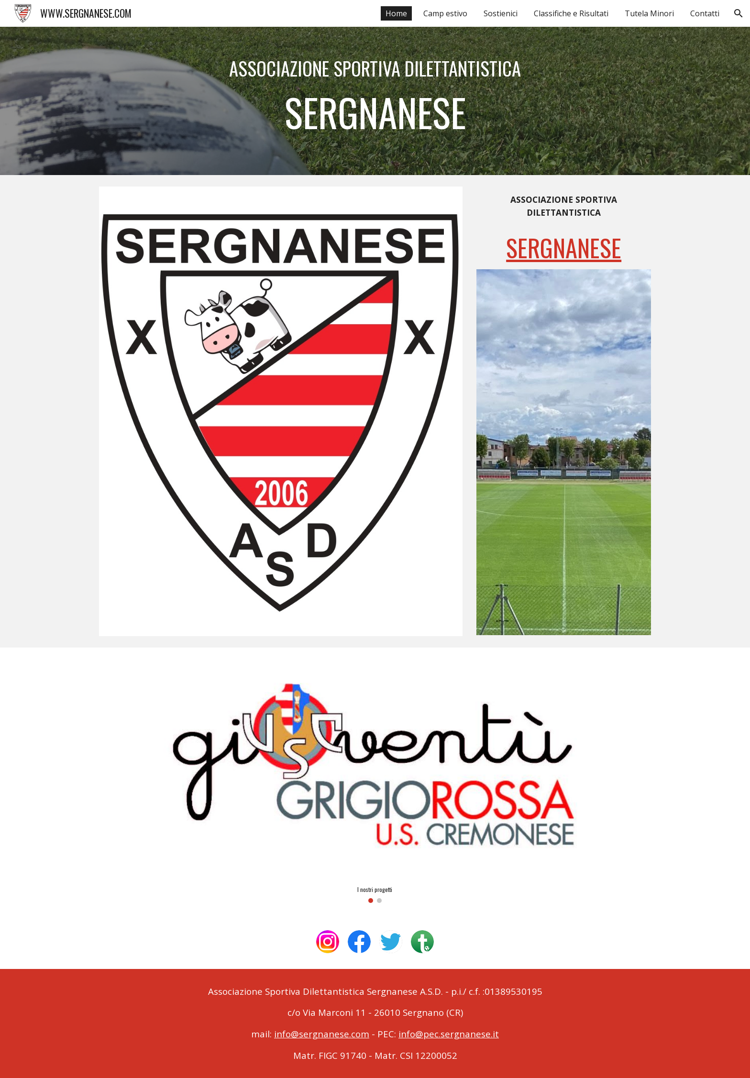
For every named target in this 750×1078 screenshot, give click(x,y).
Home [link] (396, 13)
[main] (375, 101)
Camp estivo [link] (445, 13)
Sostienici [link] (501, 13)
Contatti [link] (704, 13)
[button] (738, 13)
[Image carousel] (375, 781)
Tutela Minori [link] (649, 13)
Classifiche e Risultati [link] (571, 13)
